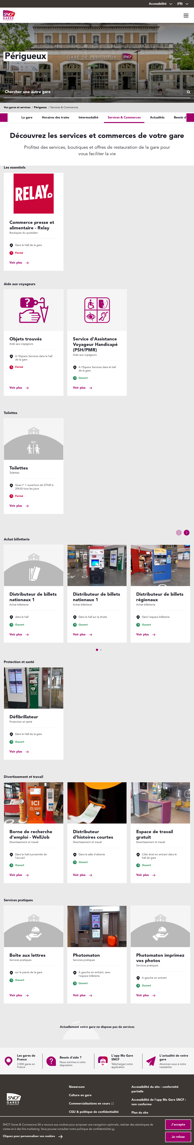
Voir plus (15, 262)
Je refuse (178, 1137)
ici (113, 1129)
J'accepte (178, 1124)
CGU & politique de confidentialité (94, 1112)
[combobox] (97, 92)
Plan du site (139, 1112)
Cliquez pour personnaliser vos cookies (29, 1136)
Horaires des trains (55, 117)
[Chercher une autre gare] (97, 92)
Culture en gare (80, 1095)
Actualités (157, 117)
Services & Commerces (124, 117)
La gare (26, 117)
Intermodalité (88, 117)
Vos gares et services (17, 107)
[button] (186, 533)
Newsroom (77, 1087)
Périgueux (40, 107)
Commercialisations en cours (89, 1103)
